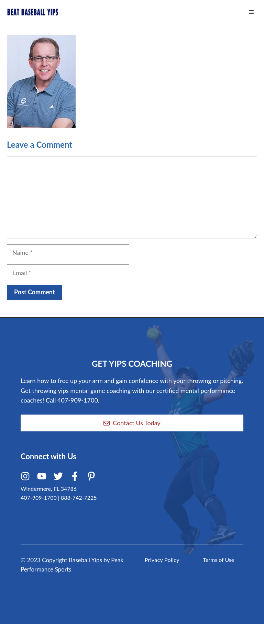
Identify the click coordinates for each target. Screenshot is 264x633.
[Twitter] (59, 477)
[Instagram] (26, 477)
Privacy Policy (162, 559)
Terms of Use (218, 559)
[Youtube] (42, 477)
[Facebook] (75, 477)
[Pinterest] (92, 477)
